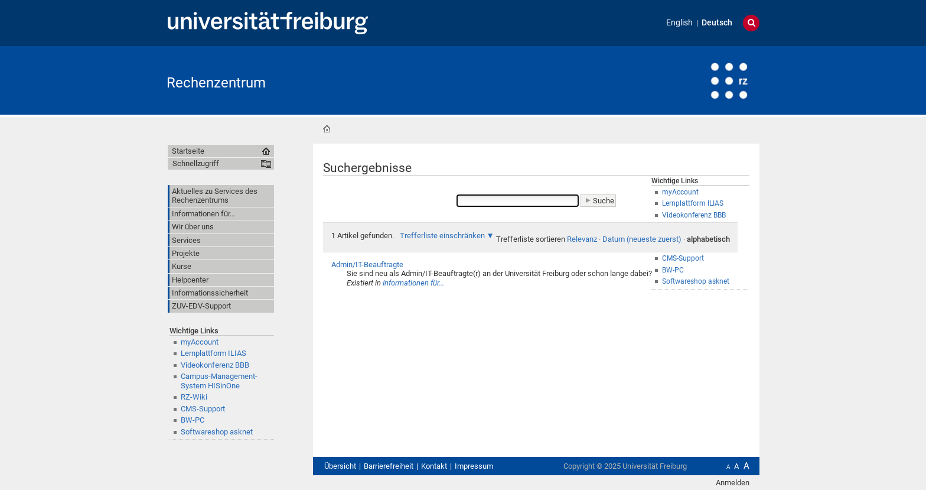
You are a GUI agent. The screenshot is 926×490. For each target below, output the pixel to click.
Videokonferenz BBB (215, 365)
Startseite (326, 129)
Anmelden (732, 482)
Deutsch (717, 23)
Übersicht (340, 466)
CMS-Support (203, 408)
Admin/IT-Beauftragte (367, 264)
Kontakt (434, 466)
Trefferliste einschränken (442, 235)
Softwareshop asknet (217, 431)
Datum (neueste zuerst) (642, 239)
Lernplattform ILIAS (213, 353)
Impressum (474, 466)
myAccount (200, 342)
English (679, 23)
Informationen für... (413, 282)
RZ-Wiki (194, 396)
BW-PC (192, 420)
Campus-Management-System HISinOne (219, 381)
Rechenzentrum (216, 82)
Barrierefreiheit (388, 466)
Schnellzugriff (195, 163)
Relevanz (582, 239)
